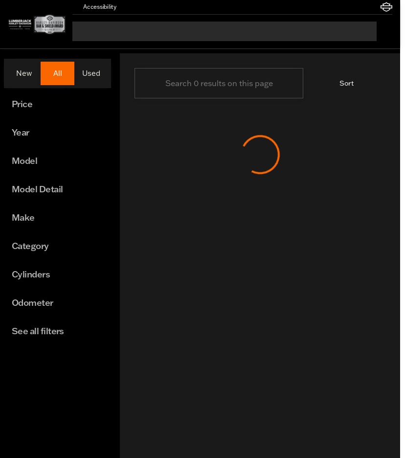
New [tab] (24, 73)
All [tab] (57, 73)
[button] (138, 7)
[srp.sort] (341, 83)
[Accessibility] (95, 7)
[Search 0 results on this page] (219, 83)
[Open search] (384, 31)
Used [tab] (91, 73)
